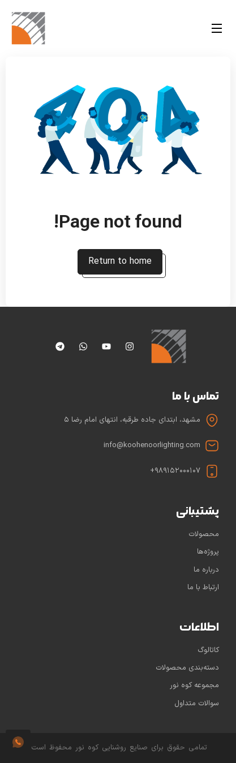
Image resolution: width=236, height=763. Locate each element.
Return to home (120, 261)
